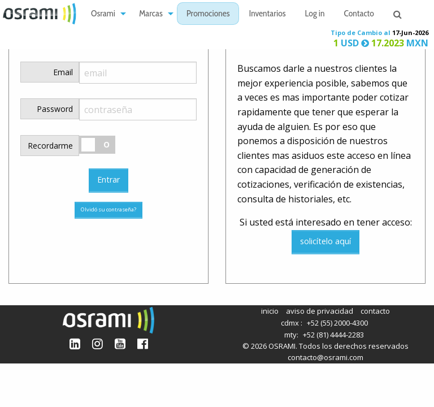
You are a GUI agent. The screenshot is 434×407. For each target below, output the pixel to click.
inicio (270, 311)
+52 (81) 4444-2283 (333, 335)
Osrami (103, 14)
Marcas (151, 14)
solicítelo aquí (325, 241)
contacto (375, 311)
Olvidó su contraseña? (108, 209)
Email (63, 72)
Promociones (208, 14)
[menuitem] (105, 14)
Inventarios (267, 14)
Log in (315, 14)
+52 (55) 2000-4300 (337, 323)
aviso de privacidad (319, 311)
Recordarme (50, 145)
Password (55, 108)
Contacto (359, 14)
